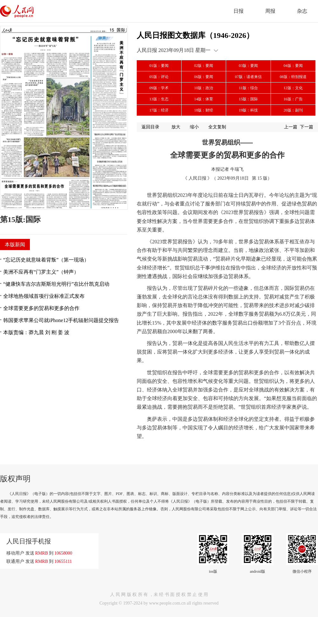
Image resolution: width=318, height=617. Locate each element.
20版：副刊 (293, 110)
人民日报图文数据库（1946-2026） (195, 35)
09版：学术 (159, 88)
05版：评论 (159, 77)
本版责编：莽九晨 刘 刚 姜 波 (36, 332)
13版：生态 (159, 99)
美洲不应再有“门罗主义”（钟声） (41, 272)
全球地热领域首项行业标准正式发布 (44, 296)
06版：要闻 (203, 77)
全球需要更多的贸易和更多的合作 (41, 308)
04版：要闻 (293, 65)
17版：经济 (159, 110)
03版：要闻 (248, 65)
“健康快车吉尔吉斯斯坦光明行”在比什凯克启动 (56, 284)
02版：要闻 (203, 65)
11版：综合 (248, 88)
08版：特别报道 (293, 77)
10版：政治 (203, 88)
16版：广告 (293, 99)
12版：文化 (293, 88)
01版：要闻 (159, 65)
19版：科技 (248, 110)
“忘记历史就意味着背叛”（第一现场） (46, 259)
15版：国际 (248, 99)
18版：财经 (203, 110)
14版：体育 (203, 99)
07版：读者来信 (248, 77)
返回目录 (150, 127)
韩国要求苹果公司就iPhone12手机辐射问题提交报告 (61, 320)
